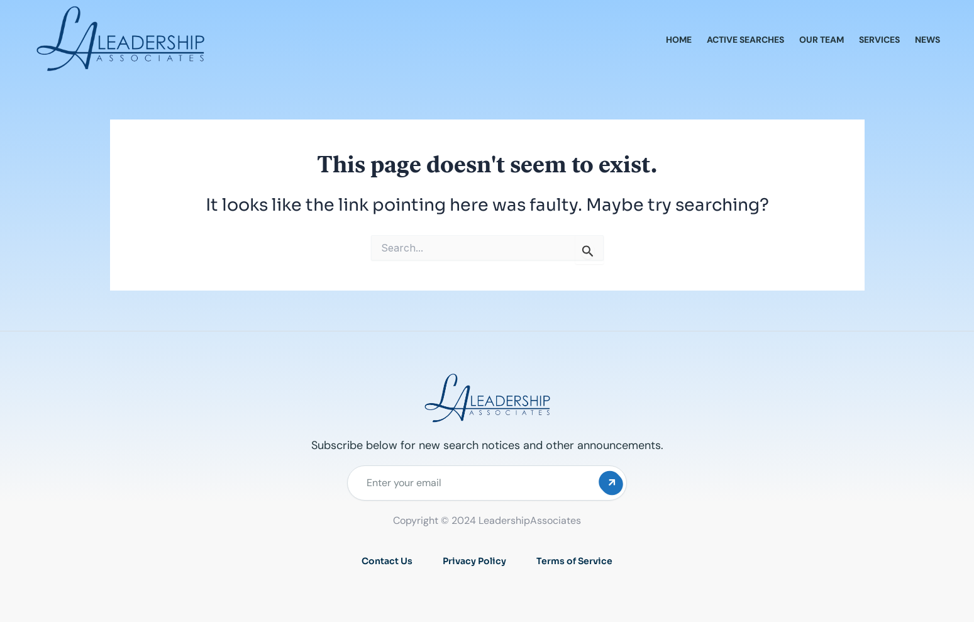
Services (879, 39)
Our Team (821, 39)
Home (679, 39)
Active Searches (745, 39)
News (927, 39)
